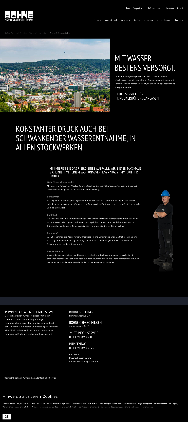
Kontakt (180, 8)
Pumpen (97, 20)
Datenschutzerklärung (80, 358)
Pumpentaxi (137, 8)
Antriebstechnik (111, 20)
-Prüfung (151, 8)
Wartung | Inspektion (38, 33)
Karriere (160, 8)
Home (127, 8)
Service (23, 33)
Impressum (74, 354)
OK (7, 416)
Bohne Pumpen (11, 33)
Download (170, 8)
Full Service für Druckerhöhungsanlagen (138, 96)
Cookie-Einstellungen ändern (83, 361)
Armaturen (125, 20)
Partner (167, 20)
